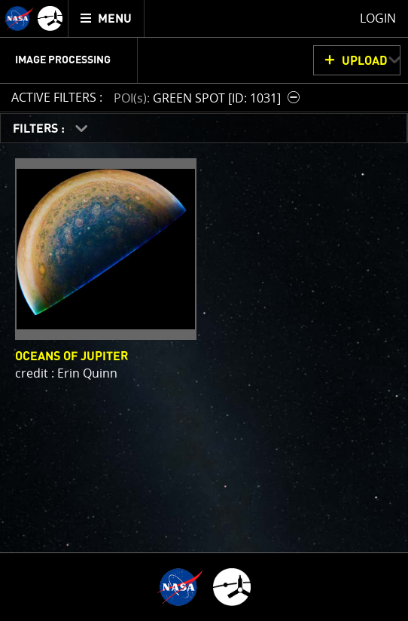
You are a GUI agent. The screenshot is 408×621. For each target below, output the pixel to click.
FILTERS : (40, 129)
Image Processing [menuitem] (63, 60)
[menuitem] (107, 18)
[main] (204, 310)
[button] (208, 97)
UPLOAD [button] (365, 61)
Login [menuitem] (378, 18)
